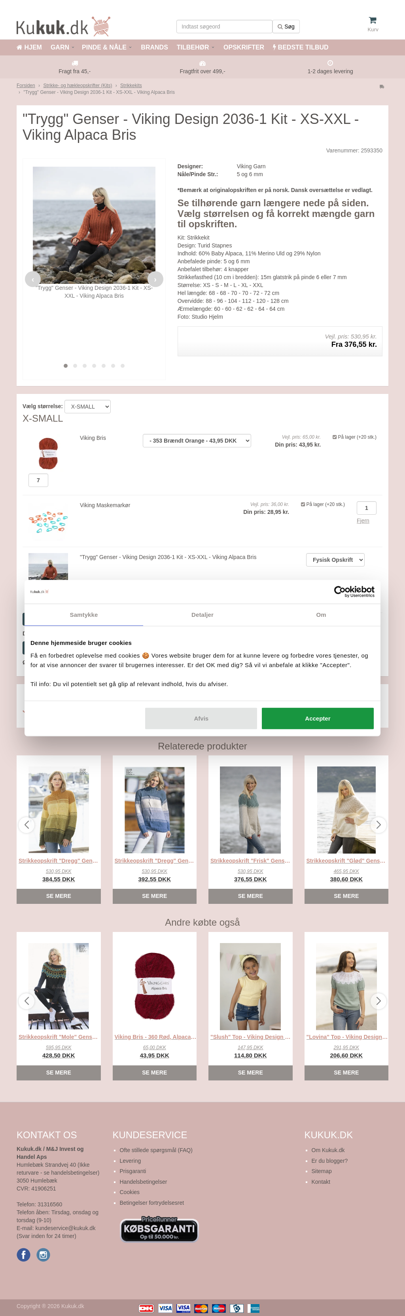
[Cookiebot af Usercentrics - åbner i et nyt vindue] (340, 592)
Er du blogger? (330, 1161)
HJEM (29, 47)
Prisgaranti (133, 1171)
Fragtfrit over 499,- (202, 71)
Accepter (317, 718)
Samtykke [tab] (84, 614)
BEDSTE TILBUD (300, 47)
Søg (286, 26)
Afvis (201, 718)
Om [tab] (321, 614)
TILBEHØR (193, 47)
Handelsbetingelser (143, 1182)
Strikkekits (131, 85)
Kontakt (321, 1182)
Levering (130, 1161)
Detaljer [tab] (202, 614)
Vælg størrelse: (43, 406)
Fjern (363, 520)
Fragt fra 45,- (75, 71)
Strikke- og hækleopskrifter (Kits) (77, 85)
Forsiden (26, 85)
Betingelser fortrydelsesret (152, 1203)
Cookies (130, 1192)
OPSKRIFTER (243, 47)
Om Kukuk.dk (328, 1150)
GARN (60, 47)
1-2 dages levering (330, 71)
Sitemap (322, 1171)
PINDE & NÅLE (104, 47)
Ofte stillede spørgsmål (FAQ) (156, 1150)
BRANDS (153, 47)
